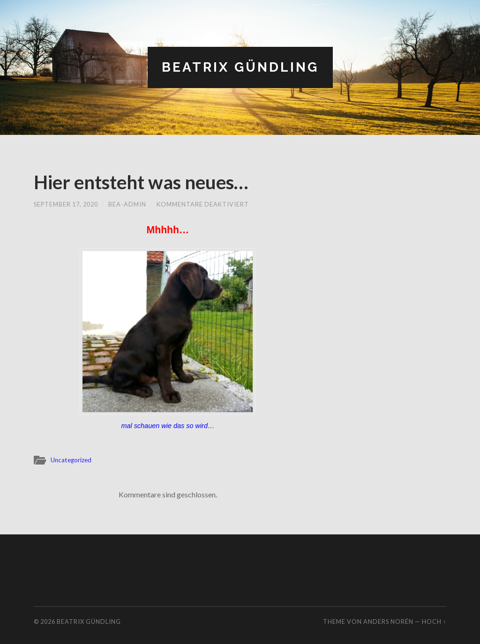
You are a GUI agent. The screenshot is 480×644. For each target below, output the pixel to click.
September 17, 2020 (66, 204)
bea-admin (127, 204)
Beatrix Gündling (240, 67)
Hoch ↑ (434, 621)
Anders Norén (388, 621)
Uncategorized (71, 460)
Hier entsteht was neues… (141, 182)
